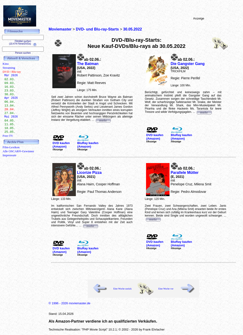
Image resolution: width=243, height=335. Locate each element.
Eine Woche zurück (122, 288)
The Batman (88, 64)
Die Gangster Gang (188, 64)
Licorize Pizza (89, 173)
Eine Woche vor (166, 288)
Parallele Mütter (185, 173)
